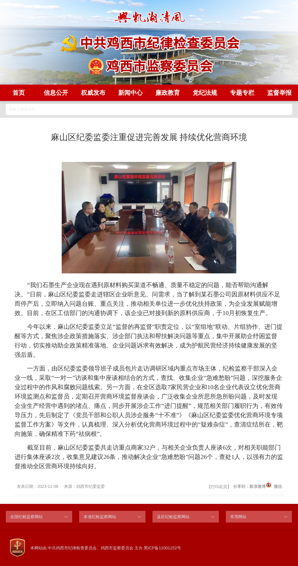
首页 (19, 92)
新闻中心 (130, 92)
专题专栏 (242, 92)
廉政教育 (167, 92)
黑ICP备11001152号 (162, 548)
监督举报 (279, 92)
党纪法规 (205, 92)
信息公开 (56, 92)
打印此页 (219, 486)
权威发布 (93, 92)
